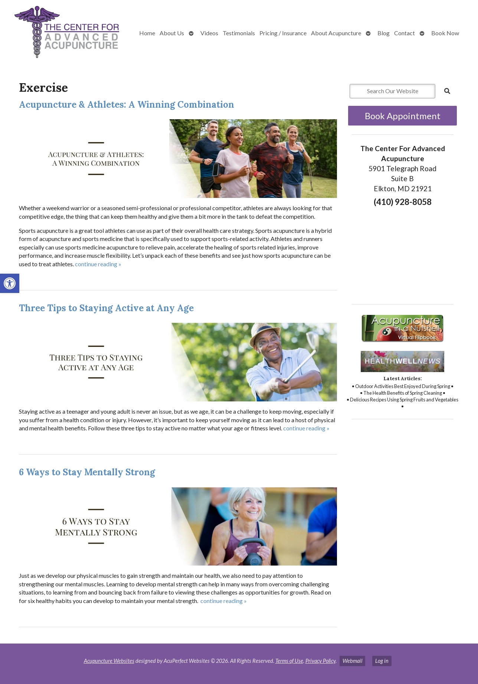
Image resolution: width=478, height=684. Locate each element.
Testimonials (239, 32)
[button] (9, 283)
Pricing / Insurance (283, 32)
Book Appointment (403, 115)
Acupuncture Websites (109, 661)
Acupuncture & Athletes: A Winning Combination (126, 104)
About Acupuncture (336, 32)
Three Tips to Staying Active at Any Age (106, 308)
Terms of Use (289, 661)
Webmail (352, 661)
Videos (209, 32)
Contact (404, 32)
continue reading (98, 263)
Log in (382, 661)
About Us (172, 32)
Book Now (445, 32)
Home (147, 32)
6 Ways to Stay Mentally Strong (87, 472)
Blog (383, 32)
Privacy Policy (320, 661)
